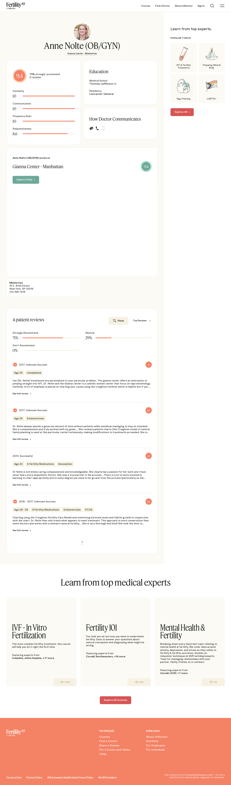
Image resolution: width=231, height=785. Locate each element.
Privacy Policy (34, 777)
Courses (145, 6)
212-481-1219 (17, 292)
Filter (121, 321)
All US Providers (107, 777)
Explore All (181, 112)
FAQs (103, 754)
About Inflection (183, 6)
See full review (20, 393)
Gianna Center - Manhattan (82, 53)
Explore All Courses (115, 700)
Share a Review (109, 745)
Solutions (152, 741)
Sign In (201, 6)
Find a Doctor (162, 6)
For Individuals (155, 750)
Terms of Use (13, 777)
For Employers (155, 745)
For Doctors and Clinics (114, 750)
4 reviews (35, 77)
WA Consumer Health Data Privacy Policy (70, 777)
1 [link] (82, 542)
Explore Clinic (25, 179)
